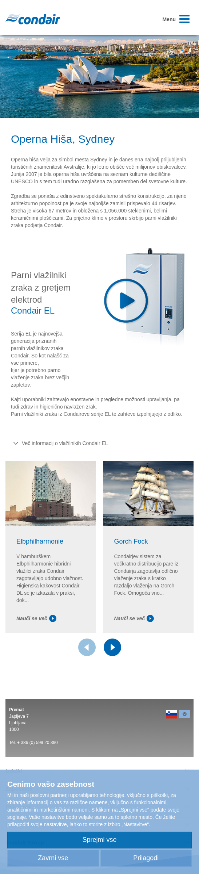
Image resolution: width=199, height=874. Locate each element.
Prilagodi (146, 858)
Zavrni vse (53, 858)
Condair (32, 19)
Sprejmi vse (99, 839)
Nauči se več (36, 618)
